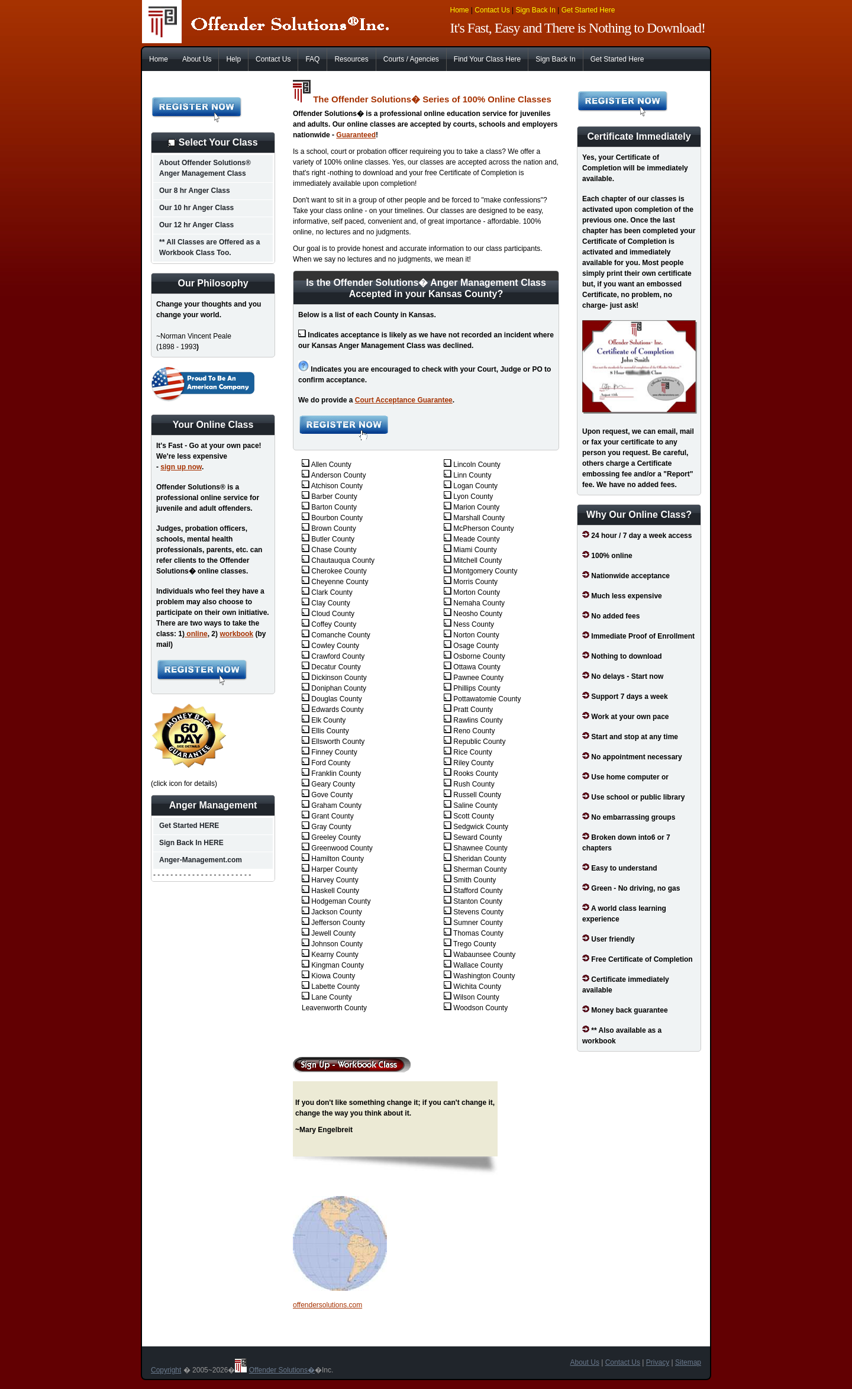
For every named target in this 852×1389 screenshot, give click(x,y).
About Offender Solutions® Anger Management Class (205, 168)
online (196, 634)
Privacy (657, 1362)
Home (459, 10)
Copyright (166, 1370)
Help (233, 59)
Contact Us (492, 10)
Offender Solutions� (282, 1370)
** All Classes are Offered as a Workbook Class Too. (209, 247)
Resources (351, 59)
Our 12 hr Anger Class (196, 225)
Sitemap (688, 1362)
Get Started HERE (189, 825)
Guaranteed (356, 135)
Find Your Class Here (487, 59)
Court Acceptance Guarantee (404, 400)
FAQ (312, 59)
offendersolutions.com (327, 1305)
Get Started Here (588, 10)
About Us (196, 59)
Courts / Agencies (411, 59)
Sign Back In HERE (191, 843)
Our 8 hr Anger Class (194, 190)
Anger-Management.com (200, 860)
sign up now (181, 467)
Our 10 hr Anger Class (196, 208)
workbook (236, 634)
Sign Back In (535, 10)
